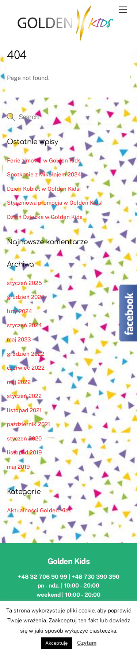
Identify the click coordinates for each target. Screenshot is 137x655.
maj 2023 (19, 339)
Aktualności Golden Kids (39, 510)
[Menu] (122, 10)
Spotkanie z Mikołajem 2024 (44, 174)
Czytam (86, 643)
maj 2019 (18, 467)
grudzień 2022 (25, 354)
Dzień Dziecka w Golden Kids (45, 217)
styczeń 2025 (24, 283)
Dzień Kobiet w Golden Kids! (44, 189)
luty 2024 (19, 311)
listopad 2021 (24, 410)
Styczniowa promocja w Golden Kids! (55, 203)
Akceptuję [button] (56, 643)
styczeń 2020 (24, 438)
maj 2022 (19, 382)
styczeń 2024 (24, 325)
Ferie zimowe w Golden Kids (44, 160)
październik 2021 (28, 424)
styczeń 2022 (24, 396)
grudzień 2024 (26, 297)
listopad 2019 (24, 452)
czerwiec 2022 (26, 368)
